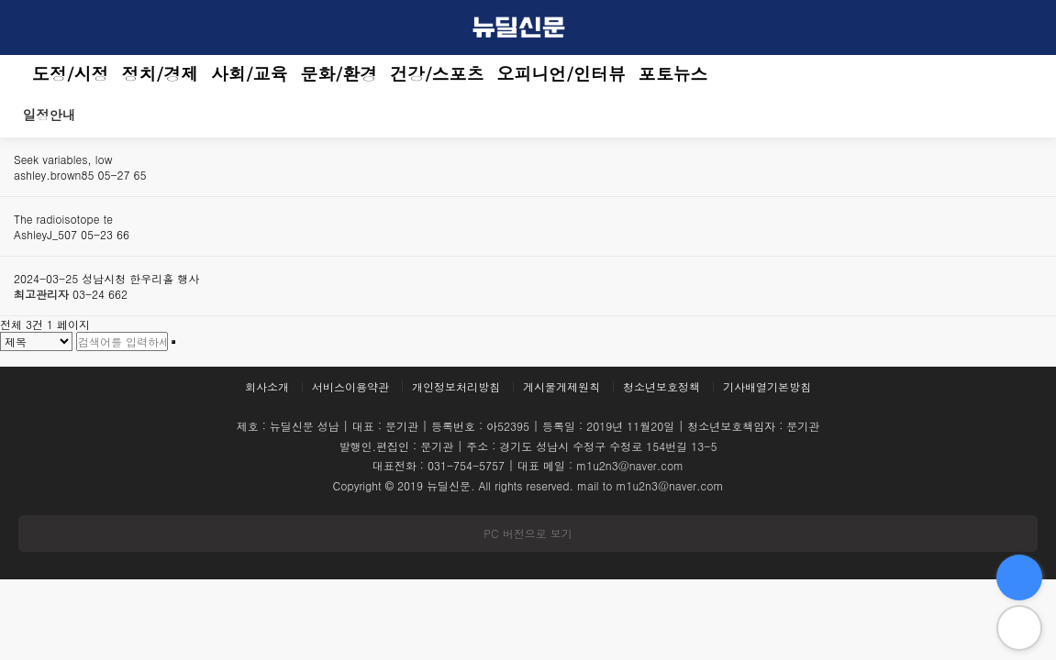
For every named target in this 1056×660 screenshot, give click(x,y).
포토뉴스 (673, 73)
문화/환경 (339, 73)
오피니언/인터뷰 (561, 73)
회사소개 (267, 386)
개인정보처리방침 (456, 386)
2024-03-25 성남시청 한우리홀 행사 (106, 278)
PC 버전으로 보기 (528, 533)
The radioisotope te (63, 218)
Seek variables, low (63, 159)
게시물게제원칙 (561, 386)
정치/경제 (160, 73)
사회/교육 (249, 73)
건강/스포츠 (437, 73)
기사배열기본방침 (767, 386)
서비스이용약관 (350, 386)
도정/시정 (70, 73)
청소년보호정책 (661, 386)
